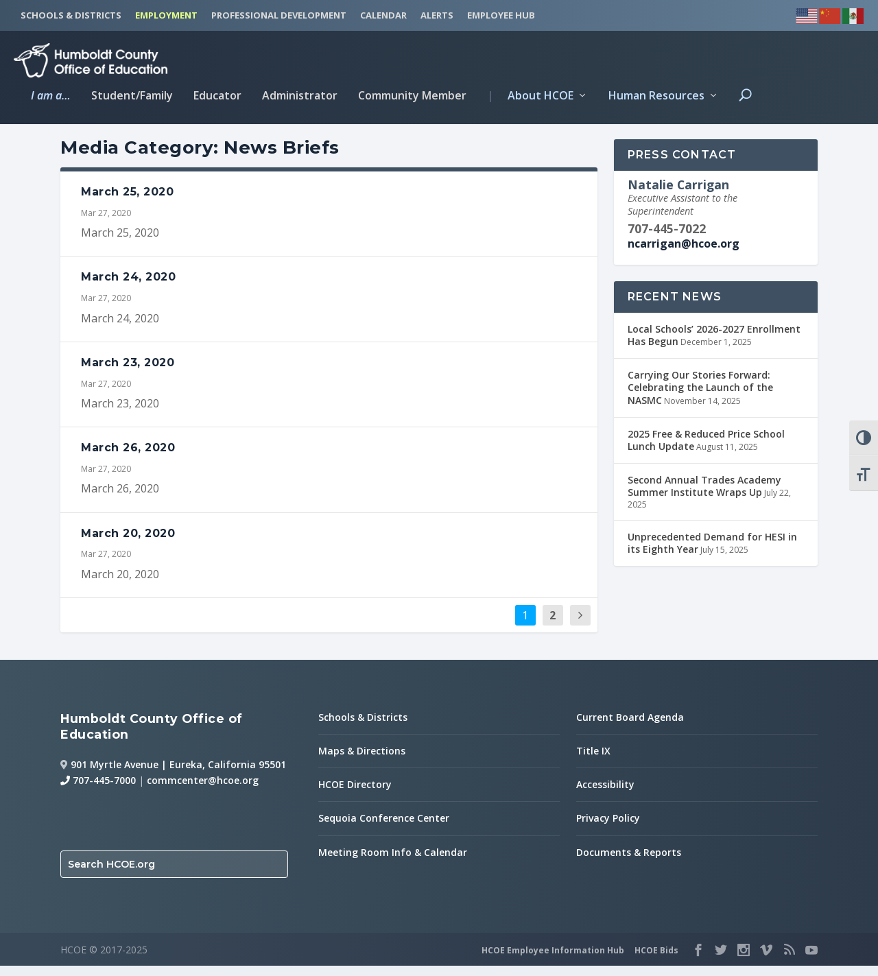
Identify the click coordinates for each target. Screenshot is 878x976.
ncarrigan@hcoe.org (683, 253)
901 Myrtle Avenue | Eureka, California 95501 (178, 774)
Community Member (412, 94)
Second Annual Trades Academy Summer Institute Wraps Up (704, 496)
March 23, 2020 (127, 372)
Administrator (299, 94)
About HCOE (530, 94)
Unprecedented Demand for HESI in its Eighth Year (712, 553)
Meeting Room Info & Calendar (392, 861)
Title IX (593, 760)
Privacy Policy (608, 828)
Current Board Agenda (630, 726)
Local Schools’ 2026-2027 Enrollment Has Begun (714, 344)
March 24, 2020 (128, 287)
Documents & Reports (628, 861)
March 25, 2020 (127, 201)
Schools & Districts (362, 726)
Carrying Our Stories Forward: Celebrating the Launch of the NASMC (700, 397)
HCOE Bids (656, 960)
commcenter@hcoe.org (203, 790)
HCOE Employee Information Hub (553, 960)
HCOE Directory (355, 794)
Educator (217, 94)
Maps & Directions (361, 760)
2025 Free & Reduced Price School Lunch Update (706, 449)
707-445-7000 (98, 790)
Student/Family (132, 94)
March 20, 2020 (128, 542)
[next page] (580, 625)
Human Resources (656, 94)
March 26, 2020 (128, 457)
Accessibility (605, 794)
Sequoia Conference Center (383, 828)
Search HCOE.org (111, 874)
